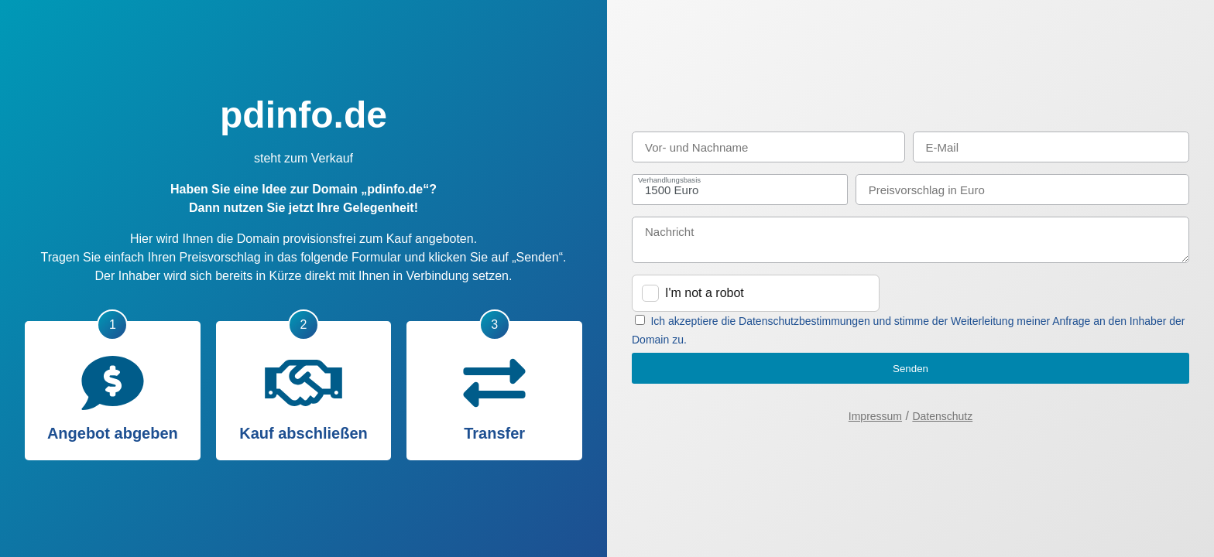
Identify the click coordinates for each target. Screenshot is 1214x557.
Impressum (875, 416)
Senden (910, 368)
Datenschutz (942, 416)
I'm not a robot (704, 292)
